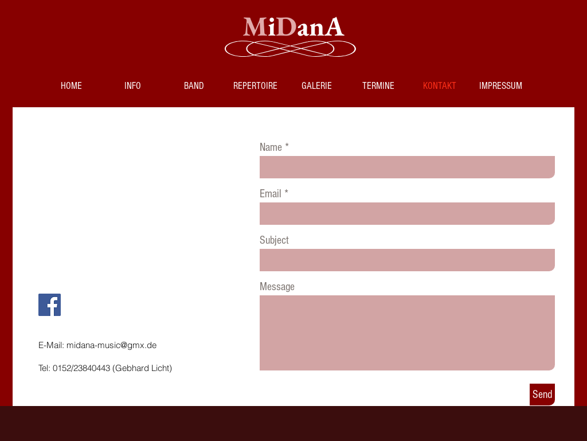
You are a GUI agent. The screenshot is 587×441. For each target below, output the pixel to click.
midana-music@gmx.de (111, 344)
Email (270, 194)
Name (271, 147)
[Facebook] (49, 305)
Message (277, 286)
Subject (274, 240)
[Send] (542, 394)
